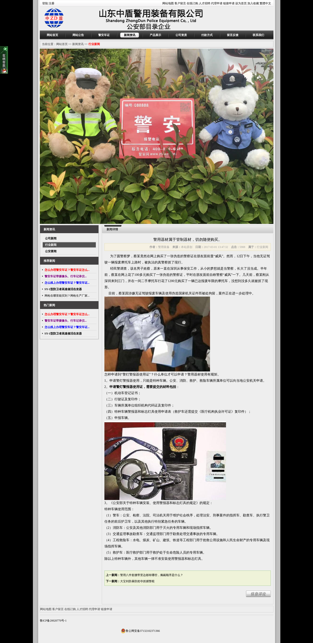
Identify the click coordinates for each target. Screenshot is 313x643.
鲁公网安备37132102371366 (140, 630)
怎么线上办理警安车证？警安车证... (67, 282)
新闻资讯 (129, 35)
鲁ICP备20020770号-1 (53, 620)
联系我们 (258, 35)
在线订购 (192, 3)
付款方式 (207, 35)
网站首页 (52, 35)
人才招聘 (204, 3)
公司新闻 (50, 238)
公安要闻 (50, 251)
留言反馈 (232, 35)
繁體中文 (265, 3)
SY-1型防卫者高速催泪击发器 (63, 289)
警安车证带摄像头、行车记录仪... (66, 276)
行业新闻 (94, 44)
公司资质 (181, 35)
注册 (51, 3)
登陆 (45, 3)
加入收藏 (253, 3)
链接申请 (229, 3)
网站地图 (168, 3)
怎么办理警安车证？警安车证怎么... (67, 270)
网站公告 (78, 35)
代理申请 (216, 3)
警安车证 (104, 35)
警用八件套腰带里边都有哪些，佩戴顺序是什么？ (151, 575)
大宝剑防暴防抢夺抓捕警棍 (137, 581)
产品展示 (155, 35)
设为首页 (241, 3)
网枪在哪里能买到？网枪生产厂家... (67, 295)
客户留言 (180, 3)
